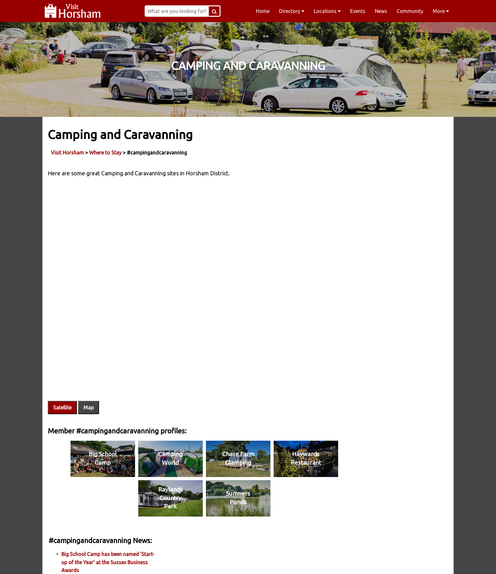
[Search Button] (232, 11)
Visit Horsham (68, 151)
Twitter (288, 561)
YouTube (369, 561)
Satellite (63, 376)
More (441, 11)
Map (89, 376)
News (381, 11)
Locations (327, 11)
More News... (363, 176)
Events (357, 11)
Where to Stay (106, 151)
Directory (291, 11)
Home (263, 11)
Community (410, 11)
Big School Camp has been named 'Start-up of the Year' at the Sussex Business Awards (395, 155)
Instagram (207, 561)
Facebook (127, 561)
